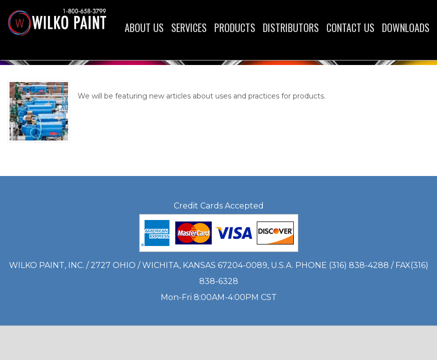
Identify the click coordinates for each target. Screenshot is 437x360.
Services (189, 27)
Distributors (291, 27)
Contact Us (350, 27)
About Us (144, 27)
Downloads (405, 27)
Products (234, 27)
